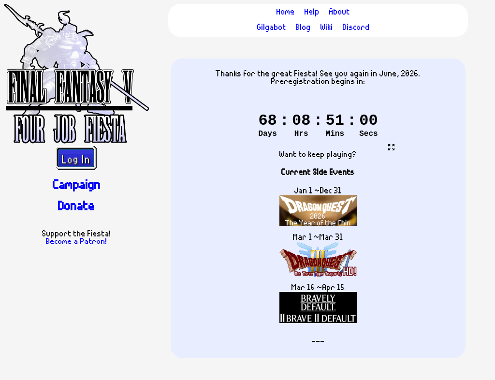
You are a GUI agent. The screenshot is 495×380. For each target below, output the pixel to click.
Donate (76, 207)
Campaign (77, 186)
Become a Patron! (76, 242)
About (339, 12)
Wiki (326, 28)
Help (312, 12)
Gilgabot (271, 28)
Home (286, 12)
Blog (303, 28)
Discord (356, 28)
